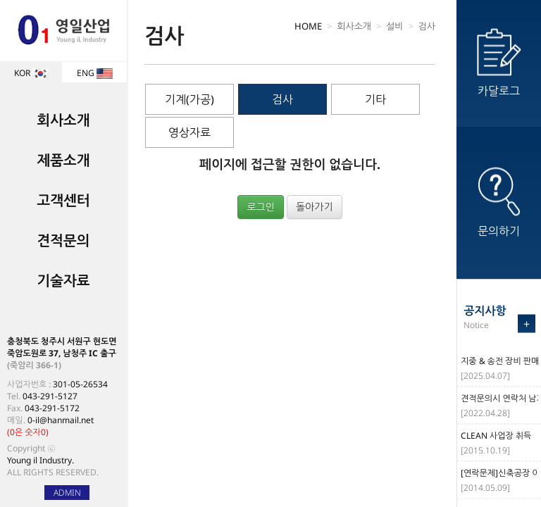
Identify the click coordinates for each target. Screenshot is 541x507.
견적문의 (63, 240)
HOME (308, 26)
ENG (95, 73)
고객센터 (63, 200)
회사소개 (63, 120)
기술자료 (63, 280)
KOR (31, 73)
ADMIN (67, 493)
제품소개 (63, 160)
